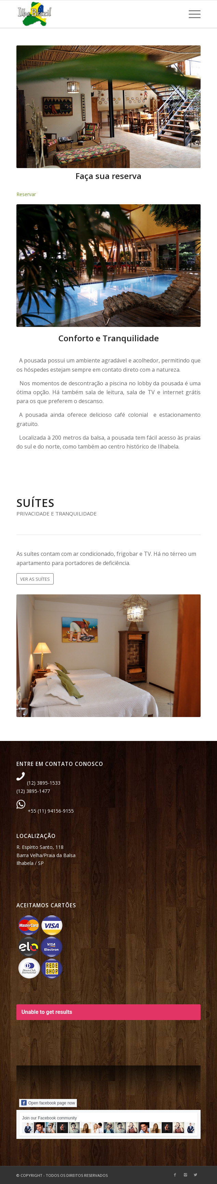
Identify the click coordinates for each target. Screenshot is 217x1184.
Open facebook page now (48, 1102)
